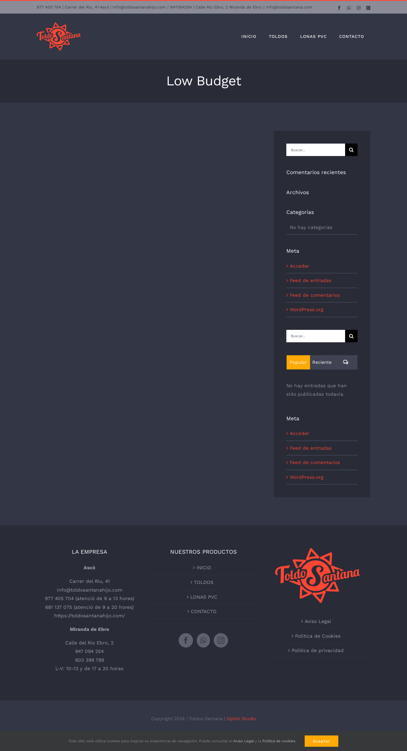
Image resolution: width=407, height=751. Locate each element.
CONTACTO (204, 611)
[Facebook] (186, 640)
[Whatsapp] (203, 640)
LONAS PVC (203, 597)
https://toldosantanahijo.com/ (89, 615)
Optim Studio (241, 718)
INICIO (203, 567)
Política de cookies (278, 741)
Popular (298, 362)
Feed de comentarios (315, 295)
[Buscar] (351, 150)
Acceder (299, 266)
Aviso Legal (318, 621)
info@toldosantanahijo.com (89, 590)
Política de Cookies (318, 636)
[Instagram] (221, 640)
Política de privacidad (318, 650)
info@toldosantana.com (289, 7)
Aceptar (321, 741)
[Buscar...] (315, 150)
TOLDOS (203, 582)
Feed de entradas (311, 280)
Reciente (322, 362)
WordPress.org (306, 309)
